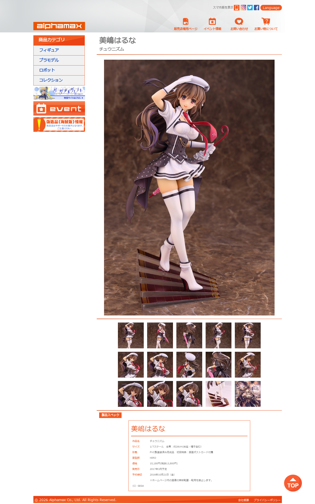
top (293, 483)
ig (243, 7)
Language (271, 7)
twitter (250, 7)
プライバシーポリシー (267, 500)
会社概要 (243, 500)
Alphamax (59, 26)
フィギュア (49, 50)
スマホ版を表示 (223, 7)
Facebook (256, 7)
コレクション (51, 80)
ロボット (47, 70)
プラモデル (49, 60)
